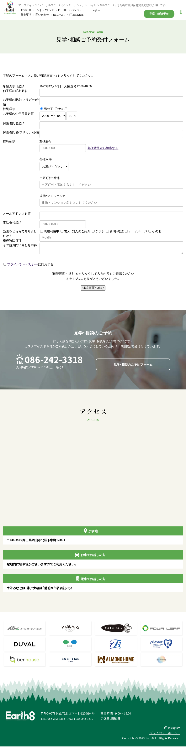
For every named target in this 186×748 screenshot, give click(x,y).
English (94, 10)
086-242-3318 (54, 361)
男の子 (48, 108)
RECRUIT (57, 14)
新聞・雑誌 (117, 231)
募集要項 (24, 14)
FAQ (36, 10)
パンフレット (78, 10)
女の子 (63, 108)
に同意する (28, 265)
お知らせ (24, 10)
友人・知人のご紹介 (77, 231)
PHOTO (61, 10)
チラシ (100, 231)
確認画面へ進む (93, 289)
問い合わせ (40, 14)
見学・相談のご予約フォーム (133, 366)
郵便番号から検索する (103, 147)
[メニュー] (181, 11)
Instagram (75, 14)
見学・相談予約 (159, 13)
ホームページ (138, 231)
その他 (156, 231)
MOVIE (48, 10)
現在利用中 (51, 231)
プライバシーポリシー (22, 265)
